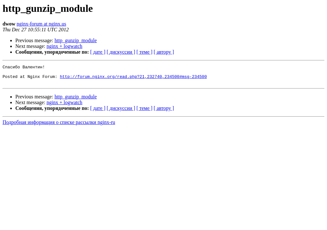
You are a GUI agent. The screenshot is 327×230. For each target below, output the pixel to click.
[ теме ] (144, 52)
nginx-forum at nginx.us (41, 24)
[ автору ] (164, 52)
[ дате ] (97, 52)
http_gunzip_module (76, 40)
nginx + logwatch (64, 46)
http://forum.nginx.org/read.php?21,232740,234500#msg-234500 (133, 79)
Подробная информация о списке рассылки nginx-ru (59, 126)
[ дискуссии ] (121, 52)
